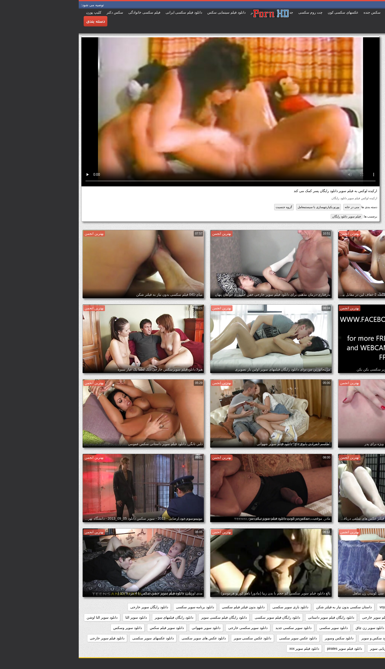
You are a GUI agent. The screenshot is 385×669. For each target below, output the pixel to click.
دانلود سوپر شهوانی (127, 628)
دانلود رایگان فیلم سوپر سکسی (199, 617)
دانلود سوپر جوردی (363, 628)
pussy (344, 607)
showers (325, 607)
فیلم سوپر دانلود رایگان (267, 216)
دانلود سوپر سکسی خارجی (169, 628)
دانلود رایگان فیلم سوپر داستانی (252, 617)
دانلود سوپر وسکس (49, 628)
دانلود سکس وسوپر (260, 638)
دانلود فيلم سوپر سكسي (359, 648)
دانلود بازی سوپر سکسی (212, 607)
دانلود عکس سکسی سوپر (174, 638)
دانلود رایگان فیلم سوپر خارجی (305, 617)
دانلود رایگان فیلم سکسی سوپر (145, 617)
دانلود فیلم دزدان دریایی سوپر (312, 648)
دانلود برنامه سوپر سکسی (116, 607)
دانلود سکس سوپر (333, 638)
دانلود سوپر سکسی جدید (215, 628)
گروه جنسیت (205, 207)
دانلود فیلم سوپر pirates (265, 648)
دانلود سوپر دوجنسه (327, 628)
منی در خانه (273, 207)
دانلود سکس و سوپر (297, 638)
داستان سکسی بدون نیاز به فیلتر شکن (265, 607)
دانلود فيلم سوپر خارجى (28, 638)
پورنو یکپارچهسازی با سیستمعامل (240, 207)
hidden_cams (367, 607)
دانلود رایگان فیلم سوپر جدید (356, 617)
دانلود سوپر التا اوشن (23, 617)
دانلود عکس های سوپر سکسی (125, 638)
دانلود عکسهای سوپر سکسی (74, 638)
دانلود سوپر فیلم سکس (88, 628)
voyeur (306, 607)
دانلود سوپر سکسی (255, 628)
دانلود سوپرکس (366, 638)
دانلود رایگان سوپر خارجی (70, 607)
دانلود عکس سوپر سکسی (219, 638)
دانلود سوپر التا (57, 617)
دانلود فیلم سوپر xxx (225, 648)
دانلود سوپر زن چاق (291, 628)
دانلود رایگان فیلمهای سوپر (95, 617)
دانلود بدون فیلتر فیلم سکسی (164, 607)
